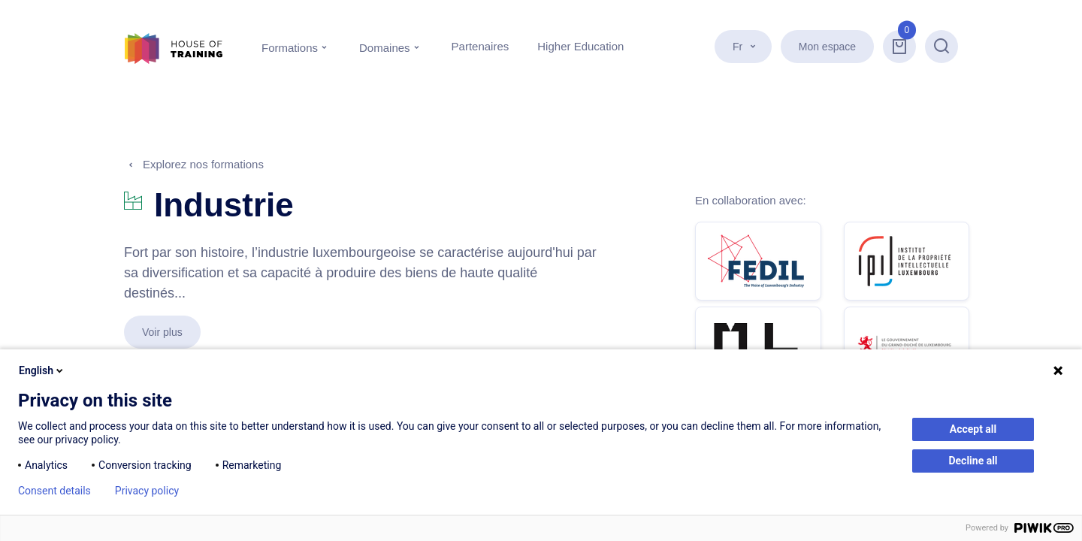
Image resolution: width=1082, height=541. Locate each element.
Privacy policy (147, 491)
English (42, 370)
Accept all (973, 429)
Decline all (972, 461)
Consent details (54, 491)
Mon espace (827, 47)
